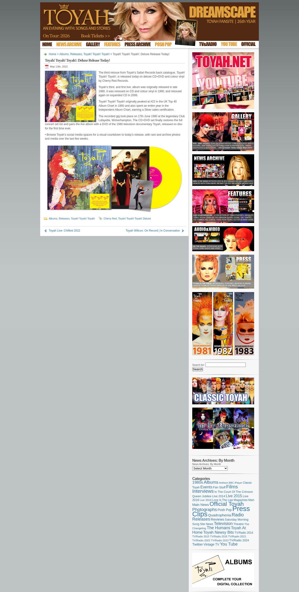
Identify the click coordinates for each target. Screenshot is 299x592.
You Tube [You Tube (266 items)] (229, 544)
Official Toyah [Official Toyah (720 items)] (227, 504)
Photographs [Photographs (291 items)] (204, 509)
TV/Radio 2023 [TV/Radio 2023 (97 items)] (219, 540)
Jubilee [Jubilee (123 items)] (206, 496)
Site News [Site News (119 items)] (206, 524)
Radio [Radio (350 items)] (238, 514)
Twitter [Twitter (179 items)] (197, 544)
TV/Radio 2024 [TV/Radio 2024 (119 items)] (239, 540)
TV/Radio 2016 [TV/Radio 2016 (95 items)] (218, 536)
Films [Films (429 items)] (232, 486)
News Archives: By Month (206, 464)
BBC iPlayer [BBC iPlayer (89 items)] (235, 482)
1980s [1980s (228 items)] (197, 482)
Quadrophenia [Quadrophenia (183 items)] (219, 515)
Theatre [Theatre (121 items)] (238, 524)
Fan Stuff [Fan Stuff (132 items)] (219, 487)
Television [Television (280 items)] (223, 523)
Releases (76, 54)
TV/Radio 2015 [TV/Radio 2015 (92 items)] (200, 536)
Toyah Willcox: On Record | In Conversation (153, 230)
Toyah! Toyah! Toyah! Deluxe (134, 218)
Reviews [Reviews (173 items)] (217, 519)
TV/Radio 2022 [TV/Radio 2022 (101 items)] (201, 540)
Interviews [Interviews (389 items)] (203, 491)
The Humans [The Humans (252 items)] (218, 527)
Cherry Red (110, 218)
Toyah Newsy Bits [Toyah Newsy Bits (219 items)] (218, 532)
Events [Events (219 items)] (206, 487)
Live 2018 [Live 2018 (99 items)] (206, 500)
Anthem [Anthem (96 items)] (223, 482)
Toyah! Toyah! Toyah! (96, 54)
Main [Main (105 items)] (251, 500)
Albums (64, 54)
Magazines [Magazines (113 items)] (241, 500)
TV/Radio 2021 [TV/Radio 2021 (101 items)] (237, 536)
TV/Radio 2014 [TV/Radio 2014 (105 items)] (244, 532)
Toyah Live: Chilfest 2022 (64, 230)
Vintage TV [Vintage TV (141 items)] (211, 544)
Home (52, 54)
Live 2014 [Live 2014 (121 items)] (218, 496)
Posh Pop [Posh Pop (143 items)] (225, 510)
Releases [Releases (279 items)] (201, 519)
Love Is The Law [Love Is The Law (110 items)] (222, 500)
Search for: (198, 364)
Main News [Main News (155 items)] (200, 505)
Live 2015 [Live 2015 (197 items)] (234, 496)
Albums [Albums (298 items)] (211, 482)
